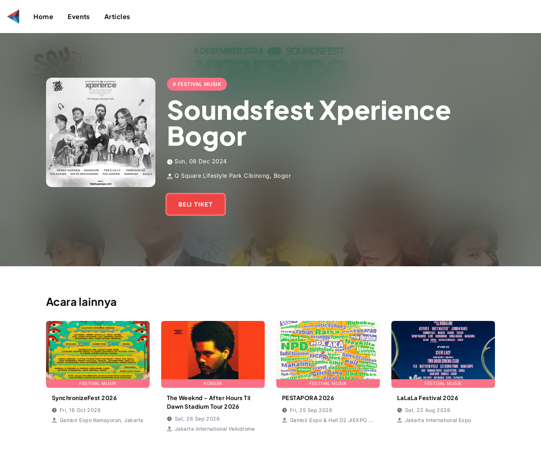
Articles (117, 16)
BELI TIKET (195, 204)
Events (79, 16)
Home (43, 16)
